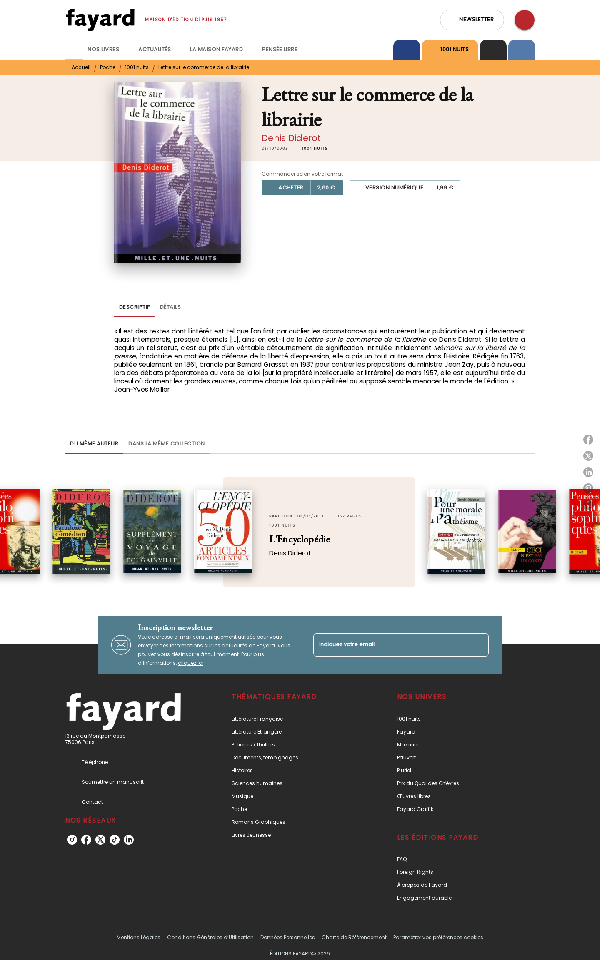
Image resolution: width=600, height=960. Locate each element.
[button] (472, 20)
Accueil (81, 67)
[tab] (73, 50)
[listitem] (72, 840)
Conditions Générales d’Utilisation (210, 937)
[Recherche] (524, 20)
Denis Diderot (291, 138)
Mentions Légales (138, 937)
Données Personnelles (287, 937)
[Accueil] (100, 20)
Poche (107, 67)
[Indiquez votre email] (390, 644)
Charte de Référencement (354, 937)
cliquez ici (190, 663)
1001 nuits (137, 67)
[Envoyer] (479, 645)
